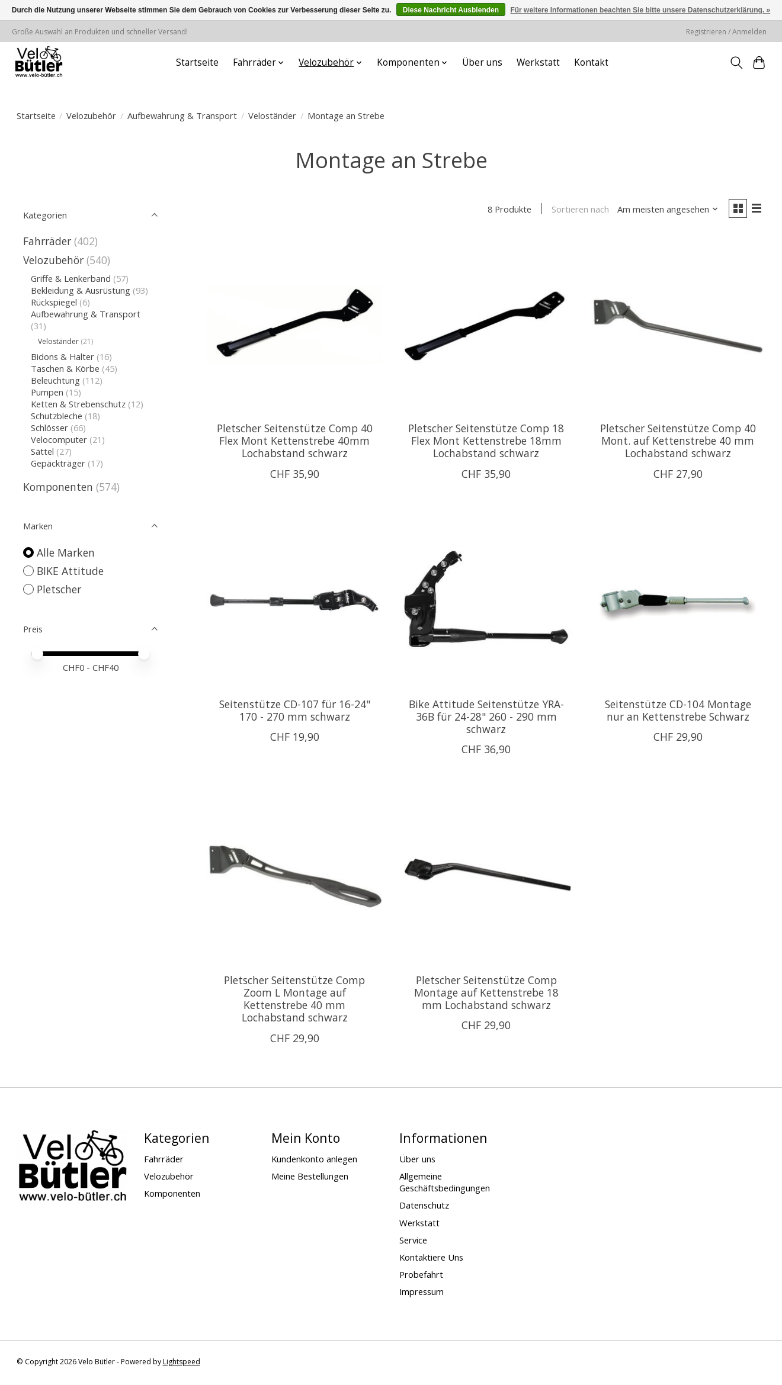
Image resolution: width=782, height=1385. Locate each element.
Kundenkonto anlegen (314, 1161)
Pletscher (59, 589)
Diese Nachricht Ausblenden (451, 10)
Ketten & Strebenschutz (78, 404)
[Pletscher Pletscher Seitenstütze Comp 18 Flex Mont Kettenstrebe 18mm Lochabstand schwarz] (486, 326)
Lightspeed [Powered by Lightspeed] (181, 1363)
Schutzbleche (56, 416)
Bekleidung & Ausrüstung (80, 290)
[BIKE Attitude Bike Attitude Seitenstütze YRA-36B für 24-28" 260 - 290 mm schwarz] (486, 602)
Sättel (42, 451)
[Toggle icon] (736, 62)
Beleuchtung (55, 380)
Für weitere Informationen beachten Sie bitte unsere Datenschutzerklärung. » (640, 10)
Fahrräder (47, 241)
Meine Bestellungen (309, 1178)
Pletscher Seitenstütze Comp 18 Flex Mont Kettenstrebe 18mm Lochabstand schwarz (486, 442)
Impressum (421, 1293)
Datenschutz (424, 1207)
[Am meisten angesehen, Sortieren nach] (664, 210)
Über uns (482, 62)
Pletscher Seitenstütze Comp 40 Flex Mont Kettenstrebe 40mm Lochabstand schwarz (295, 442)
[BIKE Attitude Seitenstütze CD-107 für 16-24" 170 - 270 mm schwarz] (294, 602)
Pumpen (47, 392)
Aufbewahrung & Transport (182, 115)
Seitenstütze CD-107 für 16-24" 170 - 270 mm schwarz (294, 712)
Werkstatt (538, 62)
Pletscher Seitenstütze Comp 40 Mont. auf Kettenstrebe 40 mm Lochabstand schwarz (678, 442)
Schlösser (49, 427)
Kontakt (591, 62)
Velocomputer (59, 439)
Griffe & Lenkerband (71, 278)
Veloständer (272, 115)
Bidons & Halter (62, 356)
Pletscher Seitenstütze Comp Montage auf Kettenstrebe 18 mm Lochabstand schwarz (486, 994)
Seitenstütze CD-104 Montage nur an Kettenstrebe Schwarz (678, 712)
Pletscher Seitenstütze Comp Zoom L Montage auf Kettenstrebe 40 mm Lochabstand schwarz (294, 1000)
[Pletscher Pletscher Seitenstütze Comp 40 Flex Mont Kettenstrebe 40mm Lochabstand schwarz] (294, 326)
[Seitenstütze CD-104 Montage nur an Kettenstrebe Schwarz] (677, 602)
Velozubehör (91, 115)
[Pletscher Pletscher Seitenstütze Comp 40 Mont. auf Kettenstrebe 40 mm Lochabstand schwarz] (677, 326)
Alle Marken (66, 552)
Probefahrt (421, 1276)
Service (413, 1242)
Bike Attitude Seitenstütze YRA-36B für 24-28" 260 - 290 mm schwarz (486, 718)
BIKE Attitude (70, 571)
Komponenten (58, 487)
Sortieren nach (576, 210)
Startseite (197, 62)
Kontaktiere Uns (431, 1259)
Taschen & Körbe (65, 368)
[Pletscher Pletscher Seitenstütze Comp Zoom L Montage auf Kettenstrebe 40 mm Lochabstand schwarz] (294, 878)
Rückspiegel (54, 302)
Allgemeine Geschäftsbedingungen (444, 1184)
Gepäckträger (58, 463)
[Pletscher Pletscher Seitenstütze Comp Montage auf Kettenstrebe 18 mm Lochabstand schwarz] (486, 878)
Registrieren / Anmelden (726, 32)
